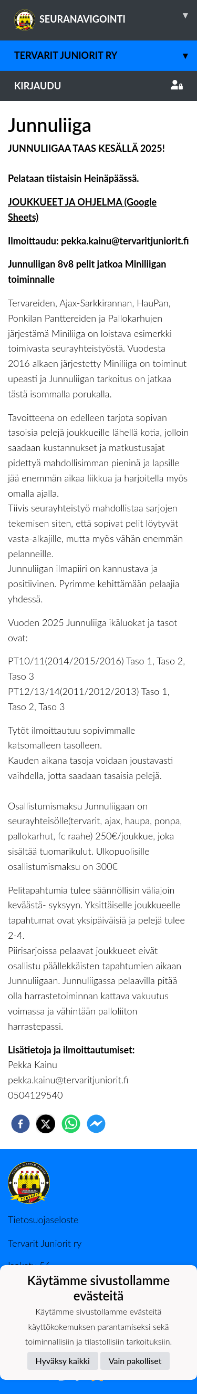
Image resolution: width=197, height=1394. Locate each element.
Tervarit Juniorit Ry (105, 55)
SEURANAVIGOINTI (105, 15)
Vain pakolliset (135, 1361)
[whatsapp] (70, 1123)
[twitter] (45, 1123)
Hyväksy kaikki (63, 1361)
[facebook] (20, 1123)
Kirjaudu (98, 85)
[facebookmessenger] (96, 1123)
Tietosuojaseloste (43, 1219)
